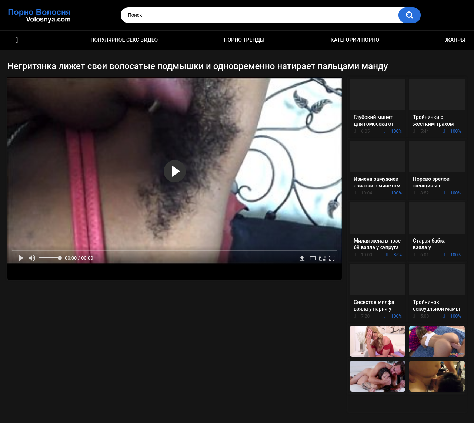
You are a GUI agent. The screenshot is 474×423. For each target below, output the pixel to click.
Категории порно (355, 40)
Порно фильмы (16, 40)
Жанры (455, 40)
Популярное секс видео (124, 40)
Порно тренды (244, 40)
